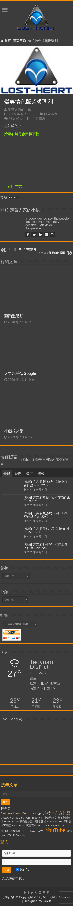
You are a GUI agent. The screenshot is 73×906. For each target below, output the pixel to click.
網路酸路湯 (40, 821)
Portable (52, 821)
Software (32, 831)
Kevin (47, 901)
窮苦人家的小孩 (19, 109)
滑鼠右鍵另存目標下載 (21, 134)
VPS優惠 (15, 831)
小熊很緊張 (14, 431)
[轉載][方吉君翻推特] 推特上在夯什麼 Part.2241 (46, 514)
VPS (69, 831)
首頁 (5, 41)
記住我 (23, 870)
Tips (16, 821)
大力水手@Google (20, 373)
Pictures (9, 821)
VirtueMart (17, 817)
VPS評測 (63, 821)
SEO (39, 825)
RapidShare (18, 825)
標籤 (41, 474)
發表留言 (15, 118)
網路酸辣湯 (26, 821)
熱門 (18, 474)
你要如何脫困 (57, 252)
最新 (6, 474)
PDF (23, 831)
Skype (38, 813)
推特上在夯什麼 (56, 813)
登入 (42, 459)
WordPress (30, 817)
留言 (29, 474)
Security (20, 835)
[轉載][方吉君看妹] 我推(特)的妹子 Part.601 (47, 530)
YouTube (55, 830)
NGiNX (5, 831)
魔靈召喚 (31, 825)
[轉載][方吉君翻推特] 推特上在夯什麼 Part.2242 (46, 483)
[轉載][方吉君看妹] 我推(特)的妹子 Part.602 (47, 499)
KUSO (14, 197)
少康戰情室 (50, 817)
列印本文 (15, 186)
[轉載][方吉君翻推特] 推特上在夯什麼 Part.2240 (46, 546)
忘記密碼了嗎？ (13, 879)
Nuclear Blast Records (17, 813)
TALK (11, 835)
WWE (41, 831)
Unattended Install (53, 825)
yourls (4, 835)
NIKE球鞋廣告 (27, 249)
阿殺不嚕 (19, 41)
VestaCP (6, 817)
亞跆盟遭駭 (14, 316)
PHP (40, 817)
